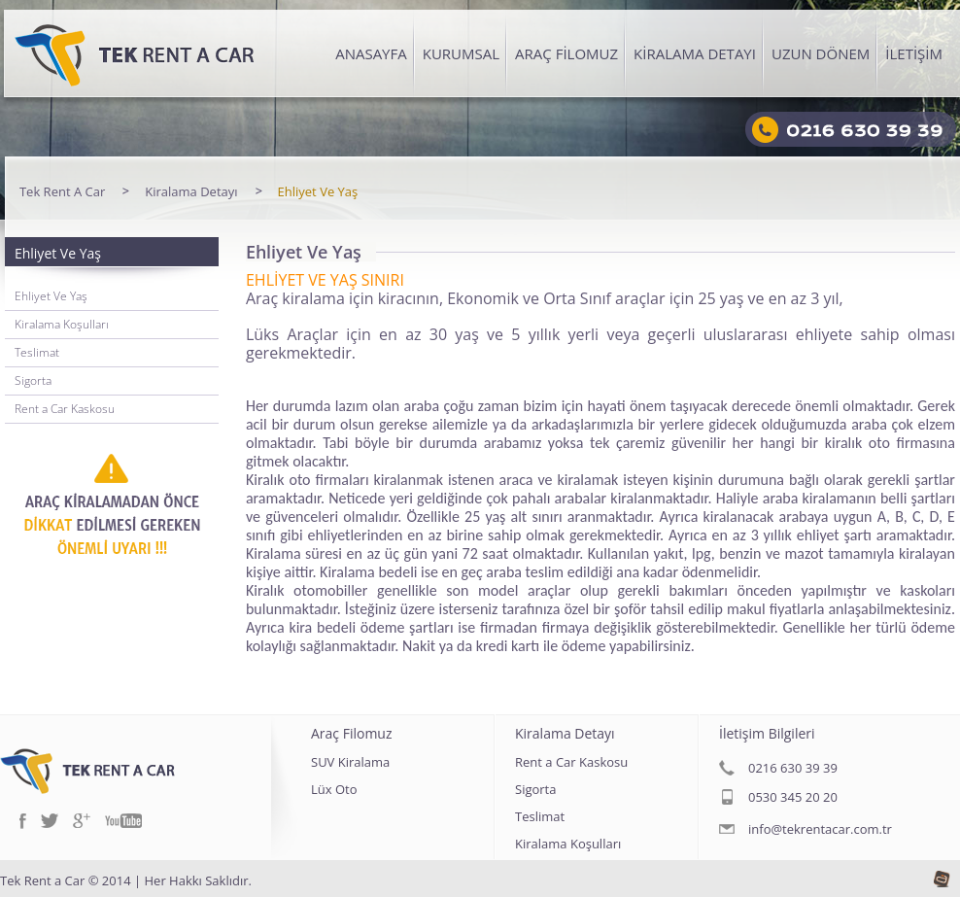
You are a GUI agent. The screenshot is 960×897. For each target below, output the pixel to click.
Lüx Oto (334, 790)
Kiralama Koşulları (62, 324)
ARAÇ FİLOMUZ (566, 53)
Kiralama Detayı (191, 192)
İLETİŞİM (914, 53)
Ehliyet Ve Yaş (318, 192)
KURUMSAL (461, 53)
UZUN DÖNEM (820, 53)
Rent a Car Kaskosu (65, 408)
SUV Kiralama (350, 763)
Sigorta (33, 380)
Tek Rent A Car (62, 192)
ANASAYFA (371, 53)
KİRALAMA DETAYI (695, 53)
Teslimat (37, 352)
